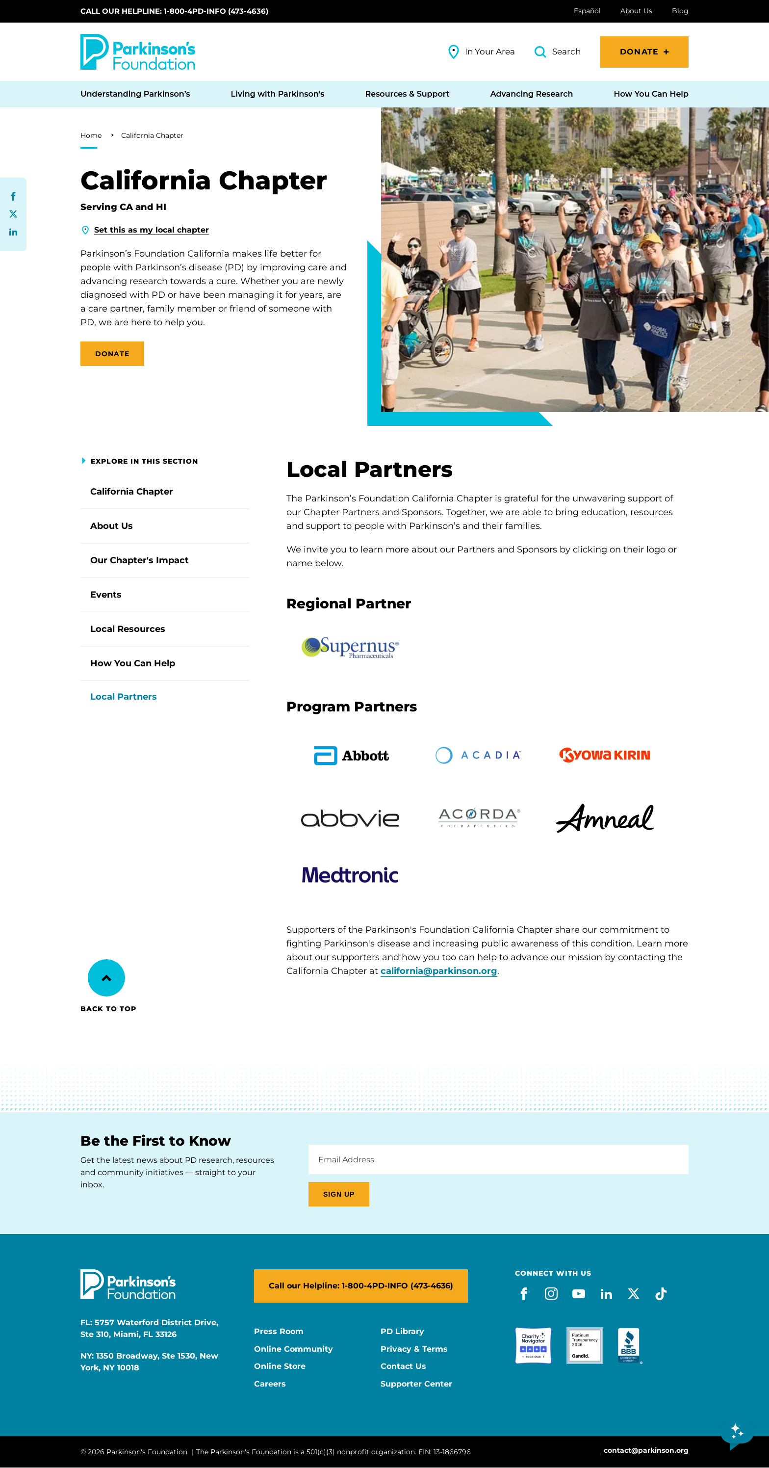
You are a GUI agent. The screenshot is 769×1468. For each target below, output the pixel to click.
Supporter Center (416, 1384)
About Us (111, 526)
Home (91, 135)
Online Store (280, 1366)
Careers (270, 1384)
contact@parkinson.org (646, 1450)
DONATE (112, 353)
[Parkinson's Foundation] (137, 51)
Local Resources (127, 629)
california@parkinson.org (439, 971)
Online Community (293, 1349)
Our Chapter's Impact (139, 560)
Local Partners (123, 696)
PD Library (402, 1331)
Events (106, 594)
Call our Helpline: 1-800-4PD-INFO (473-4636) (174, 11)
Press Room (279, 1331)
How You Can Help (132, 663)
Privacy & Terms (414, 1349)
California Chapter (152, 135)
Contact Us (403, 1366)
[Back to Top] (106, 977)
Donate (639, 51)
